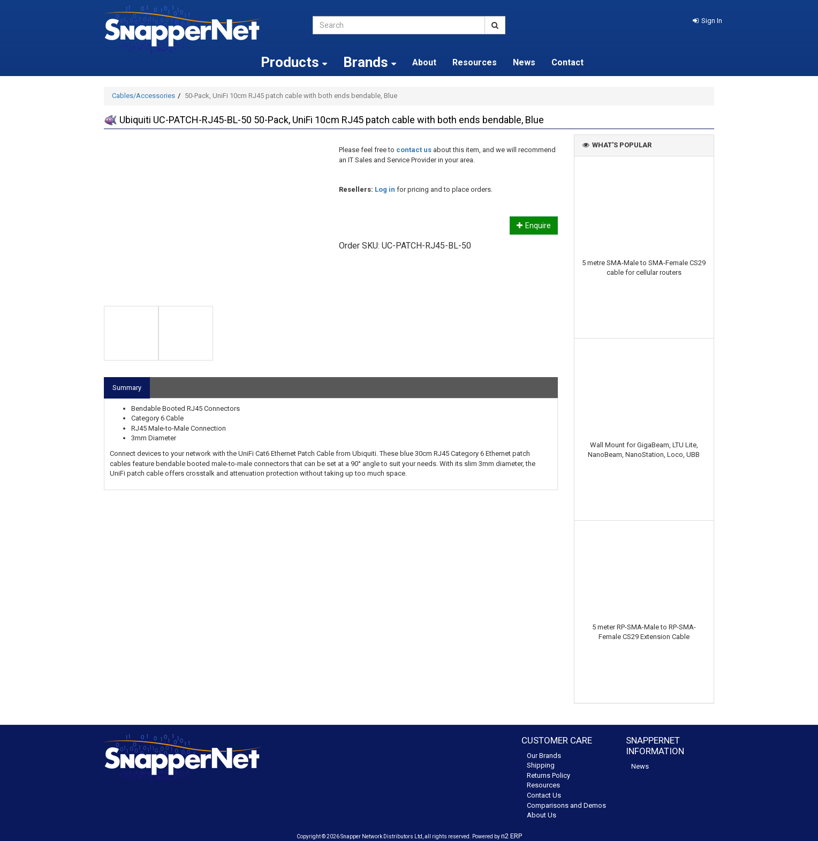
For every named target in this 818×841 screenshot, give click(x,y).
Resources (474, 62)
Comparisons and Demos (566, 805)
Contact (567, 62)
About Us (541, 815)
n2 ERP (511, 836)
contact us (413, 150)
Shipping (541, 765)
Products (294, 62)
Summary (126, 388)
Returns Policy (548, 775)
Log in (385, 189)
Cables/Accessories (143, 96)
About (424, 62)
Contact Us (544, 795)
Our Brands (544, 756)
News (524, 62)
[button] (707, 21)
